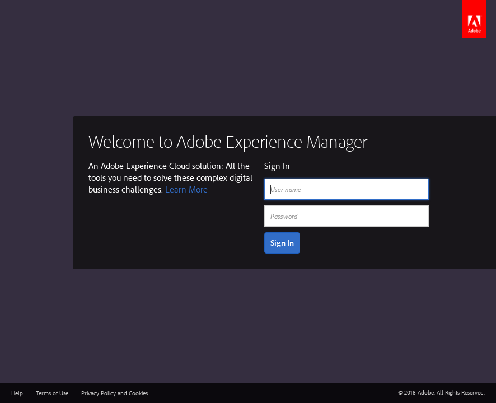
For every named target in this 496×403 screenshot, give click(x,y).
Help (17, 393)
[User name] (346, 189)
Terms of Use (52, 393)
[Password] (346, 216)
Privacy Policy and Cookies (114, 393)
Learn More (186, 189)
